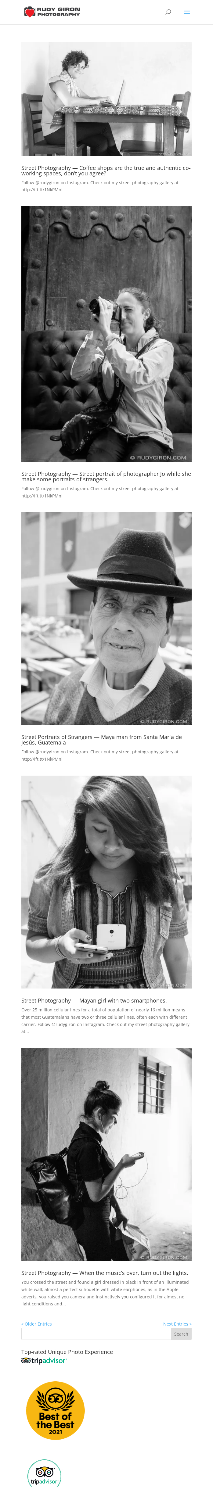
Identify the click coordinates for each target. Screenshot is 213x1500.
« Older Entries (36, 1324)
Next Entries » (177, 1324)
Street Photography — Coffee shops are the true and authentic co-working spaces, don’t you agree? (106, 170)
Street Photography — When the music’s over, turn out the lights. (104, 1272)
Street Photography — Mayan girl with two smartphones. (94, 1000)
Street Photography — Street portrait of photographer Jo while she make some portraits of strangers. (106, 476)
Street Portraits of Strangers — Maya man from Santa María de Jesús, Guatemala (101, 739)
